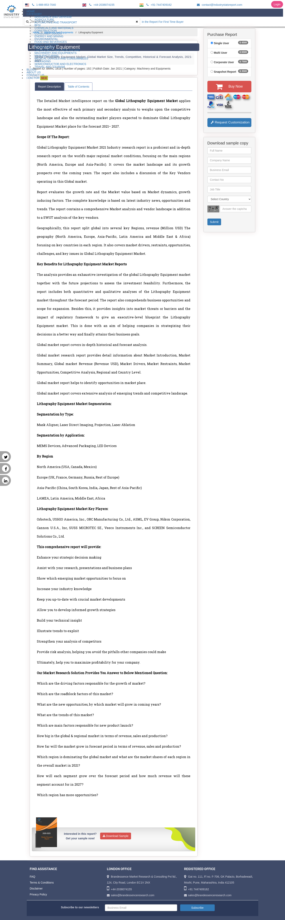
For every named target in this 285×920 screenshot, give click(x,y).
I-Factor (37, 78)
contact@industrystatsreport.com (219, 4)
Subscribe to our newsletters (80, 907)
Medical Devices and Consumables (61, 58)
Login (277, 4)
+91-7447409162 (158, 4)
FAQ (32, 876)
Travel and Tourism (49, 66)
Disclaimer (36, 888)
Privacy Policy (38, 894)
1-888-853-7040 (43, 4)
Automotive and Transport (55, 22)
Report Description (49, 86)
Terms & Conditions (42, 882)
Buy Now (229, 86)
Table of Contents (78, 86)
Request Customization (230, 122)
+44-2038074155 (101, 4)
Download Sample (116, 836)
